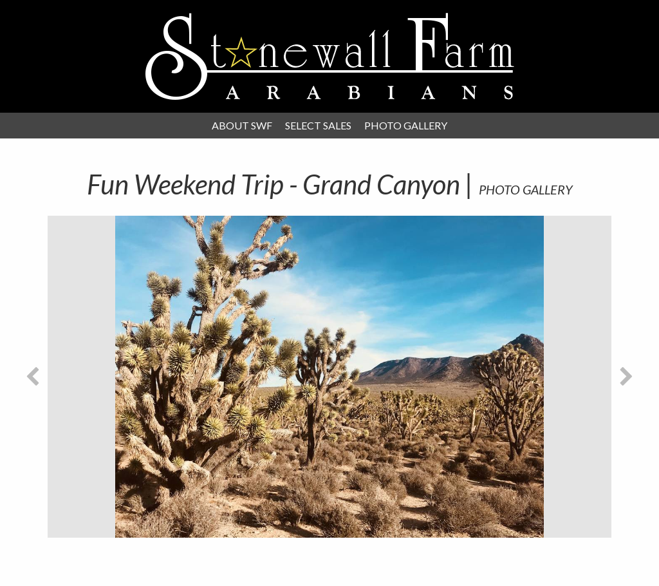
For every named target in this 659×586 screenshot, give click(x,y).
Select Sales (318, 125)
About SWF (242, 125)
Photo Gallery (405, 125)
